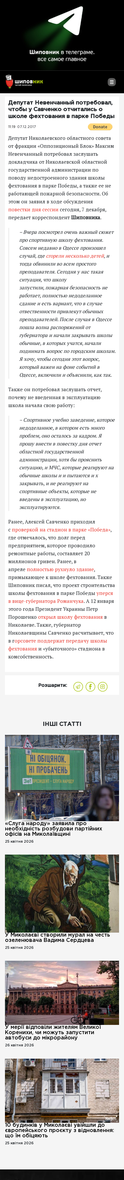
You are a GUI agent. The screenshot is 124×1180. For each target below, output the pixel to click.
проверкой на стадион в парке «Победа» (61, 529)
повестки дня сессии (33, 209)
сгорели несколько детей (75, 255)
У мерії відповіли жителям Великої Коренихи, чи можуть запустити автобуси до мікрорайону (53, 1032)
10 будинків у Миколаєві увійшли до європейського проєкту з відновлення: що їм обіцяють (59, 1130)
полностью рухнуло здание (60, 569)
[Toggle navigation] (111, 84)
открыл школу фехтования (70, 616)
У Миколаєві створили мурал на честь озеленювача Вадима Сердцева (57, 938)
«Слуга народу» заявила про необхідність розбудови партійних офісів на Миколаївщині (53, 829)
